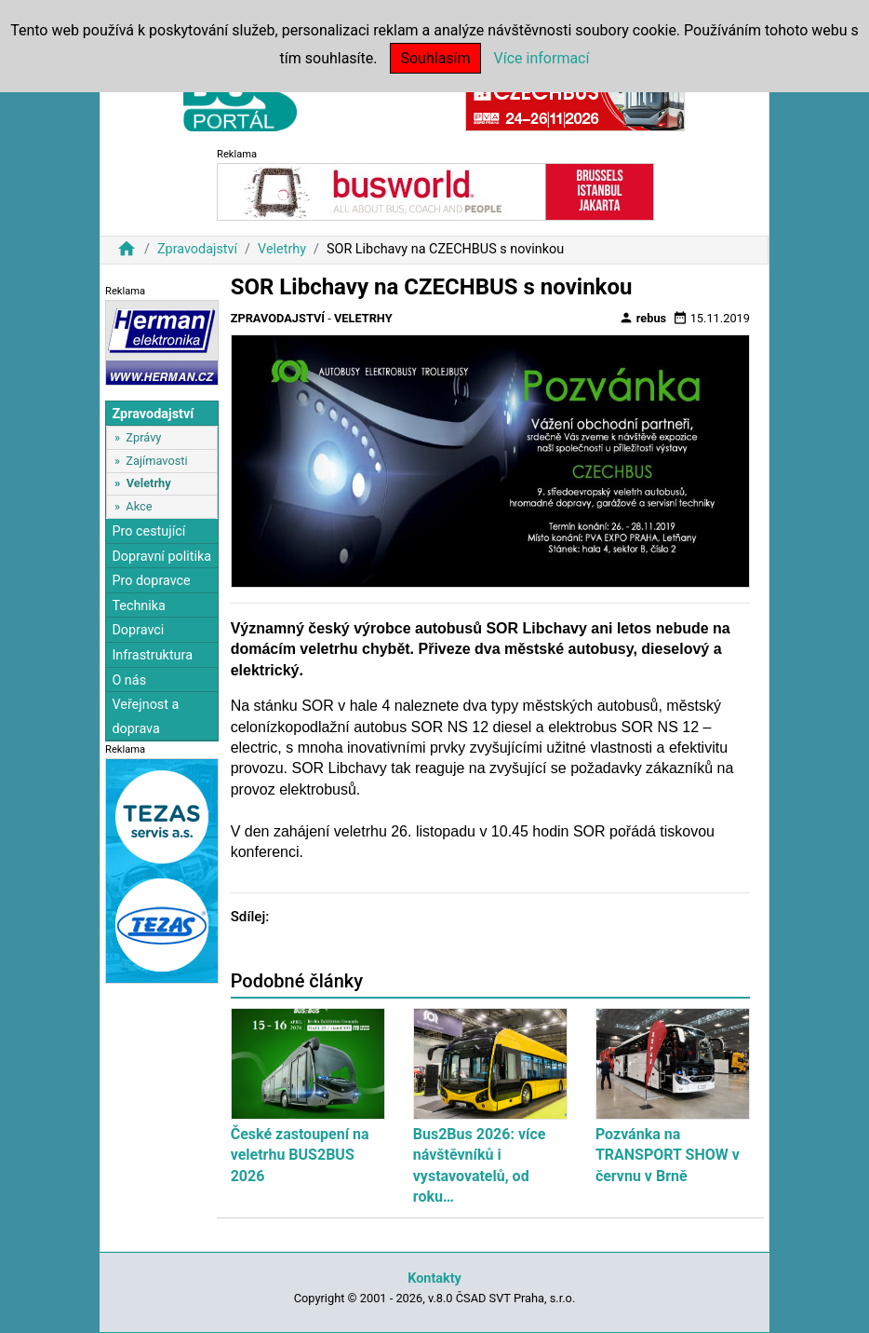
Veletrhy (282, 249)
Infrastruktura (152, 655)
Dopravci (138, 630)
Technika (139, 606)
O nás (129, 680)
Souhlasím (435, 58)
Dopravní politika (161, 556)
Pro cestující (148, 531)
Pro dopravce (151, 581)
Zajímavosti (156, 461)
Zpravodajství (197, 249)
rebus (643, 317)
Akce (139, 506)
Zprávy (143, 437)
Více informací (542, 58)
